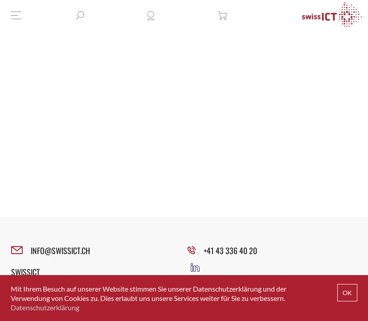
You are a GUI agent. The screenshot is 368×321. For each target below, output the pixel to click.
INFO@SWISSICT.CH (60, 250)
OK (347, 292)
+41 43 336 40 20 (230, 250)
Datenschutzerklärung (45, 307)
